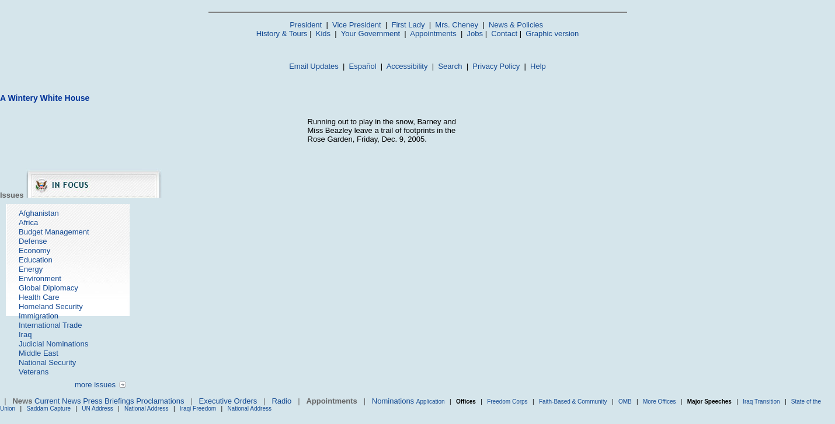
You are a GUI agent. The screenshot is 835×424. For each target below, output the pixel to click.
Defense (33, 241)
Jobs (475, 33)
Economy (34, 250)
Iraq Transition (761, 401)
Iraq (25, 334)
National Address (146, 408)
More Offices (659, 401)
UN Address (97, 408)
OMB (625, 401)
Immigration (38, 315)
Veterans (33, 371)
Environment (40, 278)
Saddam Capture (48, 408)
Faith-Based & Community (574, 401)
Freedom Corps (507, 401)
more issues (95, 384)
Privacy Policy (496, 66)
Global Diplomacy (48, 287)
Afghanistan (39, 213)
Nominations (393, 401)
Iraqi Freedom (198, 408)
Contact (504, 33)
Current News (57, 401)
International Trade (50, 325)
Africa (28, 222)
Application (430, 401)
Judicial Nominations (53, 343)
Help (538, 66)
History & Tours (282, 33)
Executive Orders (228, 401)
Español (363, 66)
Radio (281, 401)
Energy (31, 269)
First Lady (408, 24)
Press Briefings (108, 401)
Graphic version (552, 33)
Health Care (39, 297)
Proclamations (160, 401)
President (306, 24)
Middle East (38, 353)
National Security (47, 362)
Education (36, 259)
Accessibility (407, 66)
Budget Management (54, 231)
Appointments (433, 33)
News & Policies (516, 24)
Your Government (370, 33)
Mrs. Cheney (456, 24)
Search (450, 66)
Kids (323, 33)
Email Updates (314, 66)
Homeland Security (51, 306)
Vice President (356, 24)
